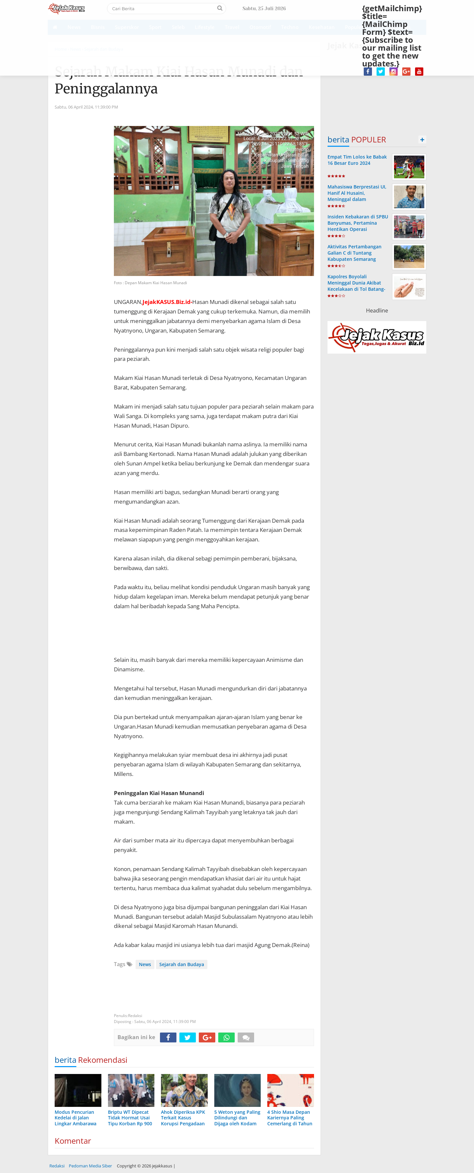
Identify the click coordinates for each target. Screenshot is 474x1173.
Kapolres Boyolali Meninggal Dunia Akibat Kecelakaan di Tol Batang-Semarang (356, 286)
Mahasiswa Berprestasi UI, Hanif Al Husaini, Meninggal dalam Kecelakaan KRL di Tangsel (357, 196)
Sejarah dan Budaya (181, 964)
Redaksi (57, 1166)
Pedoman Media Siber (90, 1166)
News (145, 964)
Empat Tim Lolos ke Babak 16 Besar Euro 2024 (357, 160)
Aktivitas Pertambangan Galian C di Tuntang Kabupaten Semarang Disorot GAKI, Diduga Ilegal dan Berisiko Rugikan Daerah (358, 262)
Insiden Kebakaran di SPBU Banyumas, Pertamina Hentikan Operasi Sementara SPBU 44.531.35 (358, 226)
